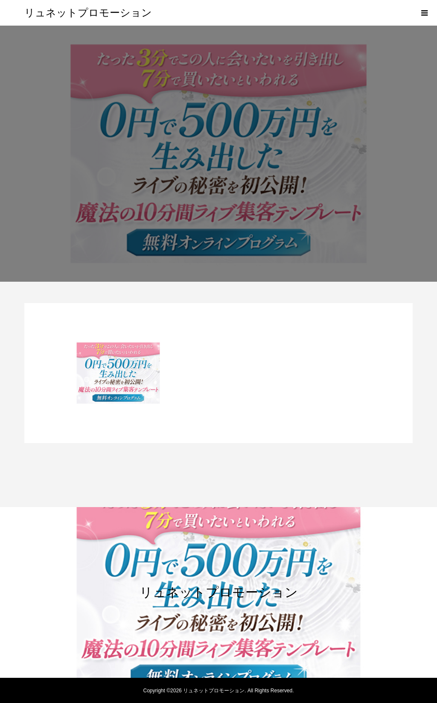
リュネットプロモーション (88, 12)
